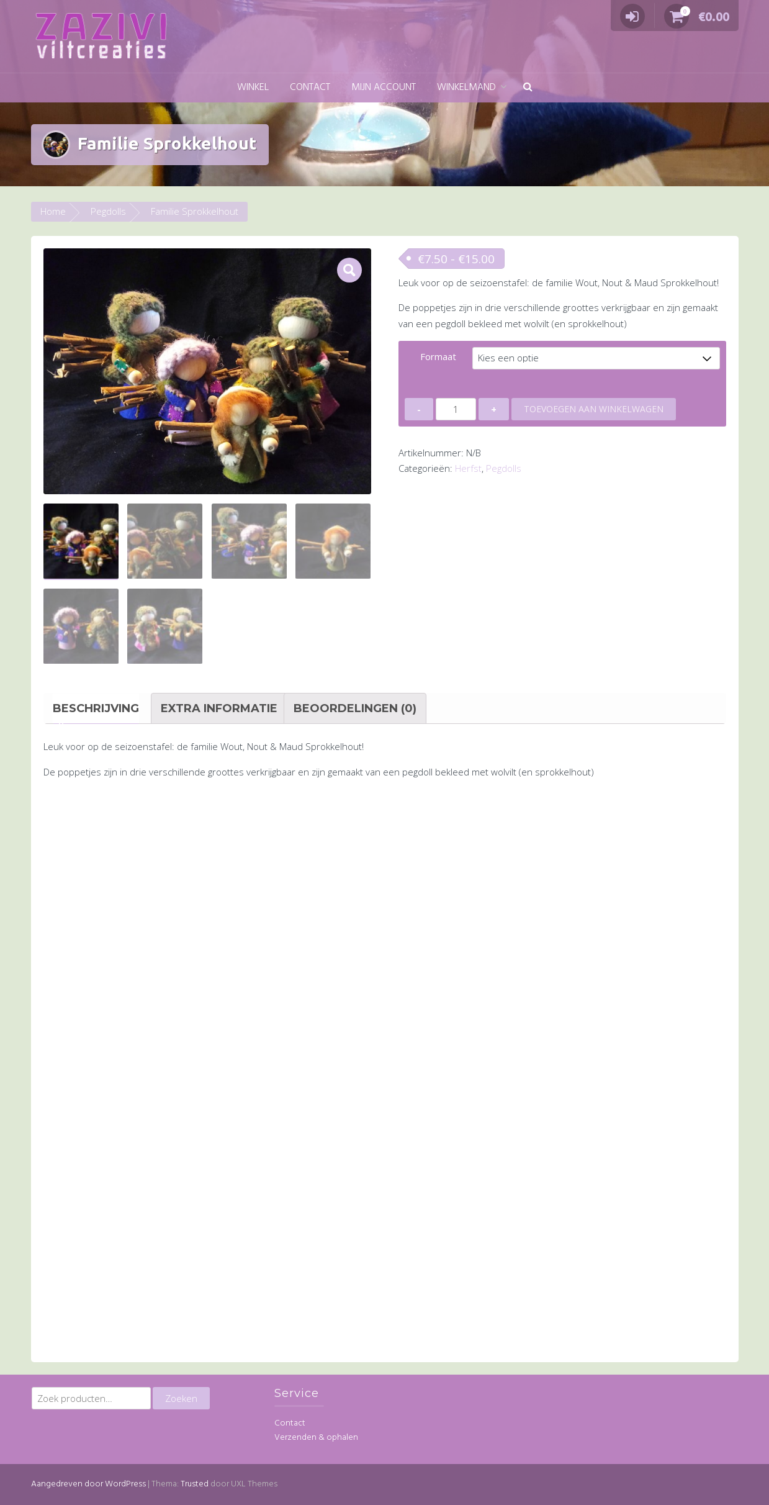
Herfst (468, 468)
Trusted (195, 1483)
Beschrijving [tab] (96, 708)
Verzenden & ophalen (316, 1437)
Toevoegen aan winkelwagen (593, 409)
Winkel (253, 87)
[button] (528, 87)
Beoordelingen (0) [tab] (355, 708)
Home (53, 211)
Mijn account (383, 87)
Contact (310, 87)
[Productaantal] (456, 409)
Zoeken (181, 1398)
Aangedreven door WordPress (88, 1483)
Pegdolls (108, 211)
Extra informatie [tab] (219, 708)
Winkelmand (466, 87)
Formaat (438, 356)
